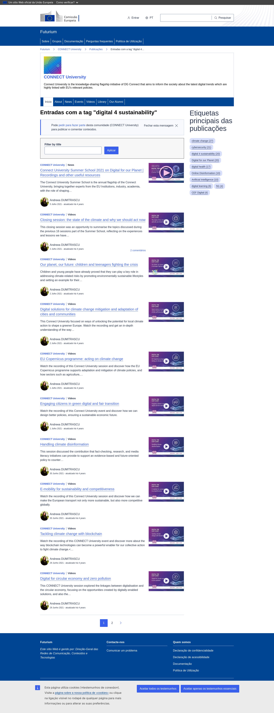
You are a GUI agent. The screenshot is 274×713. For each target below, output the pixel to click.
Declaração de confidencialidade (193, 650)
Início (48, 101)
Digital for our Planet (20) (205, 160)
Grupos (56, 41)
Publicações (96, 49)
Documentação (73, 41)
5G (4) (219, 186)
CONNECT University (69, 49)
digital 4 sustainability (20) (206, 153)
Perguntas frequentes (99, 41)
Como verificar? (67, 2)
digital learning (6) (201, 186)
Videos (90, 101)
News (68, 101)
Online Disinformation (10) (206, 173)
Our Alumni (116, 101)
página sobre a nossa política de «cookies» (82, 692)
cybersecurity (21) (201, 147)
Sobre (45, 41)
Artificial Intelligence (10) (205, 179)
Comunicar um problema (122, 650)
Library (102, 101)
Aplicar (111, 150)
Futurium (48, 31)
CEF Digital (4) (200, 192)
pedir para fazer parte (72, 125)
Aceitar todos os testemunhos (158, 688)
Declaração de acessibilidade (191, 657)
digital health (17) (201, 166)
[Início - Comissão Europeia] (64, 16)
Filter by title (53, 144)
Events (79, 101)
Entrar (133, 17)
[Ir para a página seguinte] (120, 623)
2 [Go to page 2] (112, 622)
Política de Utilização (129, 41)
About (58, 101)
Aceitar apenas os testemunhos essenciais (209, 688)
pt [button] (149, 17)
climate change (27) (202, 140)
